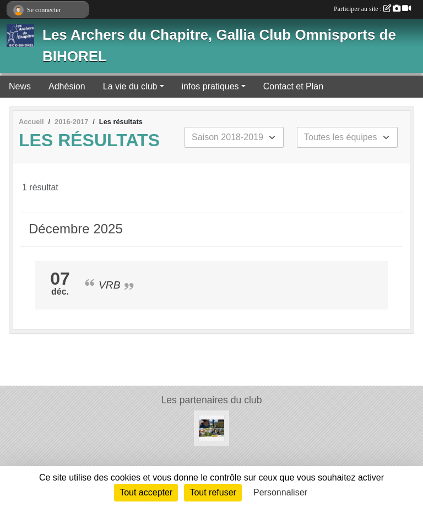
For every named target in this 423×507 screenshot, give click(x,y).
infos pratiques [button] (210, 86)
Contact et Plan (293, 86)
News (20, 86)
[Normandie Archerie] (211, 427)
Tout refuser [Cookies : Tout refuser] (212, 492)
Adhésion (66, 86)
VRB (109, 285)
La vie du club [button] (130, 86)
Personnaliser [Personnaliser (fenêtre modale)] (280, 492)
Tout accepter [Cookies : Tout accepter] (146, 492)
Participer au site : (372, 9)
